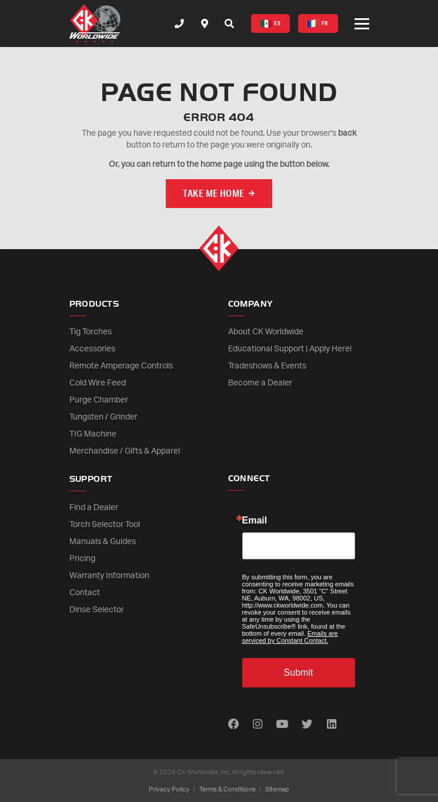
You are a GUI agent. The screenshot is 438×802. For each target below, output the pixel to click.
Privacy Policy (169, 789)
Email (255, 520)
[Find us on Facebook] (233, 724)
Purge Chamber (98, 400)
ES (270, 23)
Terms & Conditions (227, 789)
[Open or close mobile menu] (362, 24)
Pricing (82, 559)
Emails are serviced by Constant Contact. (290, 637)
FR (317, 23)
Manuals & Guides (102, 542)
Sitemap (277, 789)
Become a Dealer (260, 383)
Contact (84, 593)
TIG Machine (92, 434)
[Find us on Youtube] (282, 724)
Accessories (92, 349)
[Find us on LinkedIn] (331, 724)
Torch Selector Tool (104, 525)
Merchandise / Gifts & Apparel (124, 451)
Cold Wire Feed (97, 383)
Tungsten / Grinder (103, 417)
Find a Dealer (93, 508)
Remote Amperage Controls (121, 366)
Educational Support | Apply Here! (290, 349)
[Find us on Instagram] (257, 724)
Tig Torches (90, 332)
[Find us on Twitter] (307, 724)
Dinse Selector (96, 610)
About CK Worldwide (265, 332)
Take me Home (214, 193)
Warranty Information (109, 576)
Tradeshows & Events (267, 366)
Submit (298, 672)
